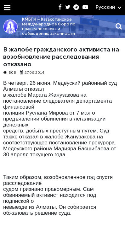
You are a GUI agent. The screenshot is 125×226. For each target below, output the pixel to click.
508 (9, 72)
